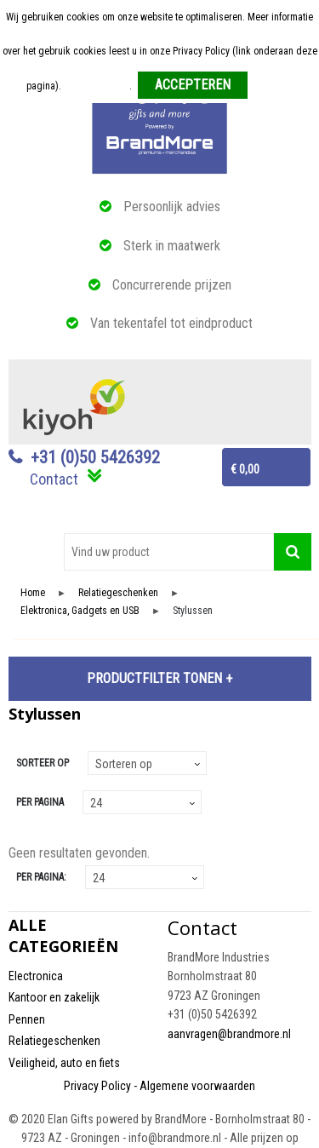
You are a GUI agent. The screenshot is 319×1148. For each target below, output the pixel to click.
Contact (54, 479)
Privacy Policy (97, 1086)
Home (32, 593)
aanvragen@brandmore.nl (229, 1034)
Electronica (36, 976)
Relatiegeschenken (118, 593)
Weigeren (273, 86)
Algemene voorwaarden (197, 1086)
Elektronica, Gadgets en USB (80, 611)
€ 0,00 (245, 469)
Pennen (27, 1019)
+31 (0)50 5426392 (95, 457)
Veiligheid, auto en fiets (64, 1063)
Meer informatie (96, 86)
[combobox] (169, 552)
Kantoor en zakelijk (54, 997)
